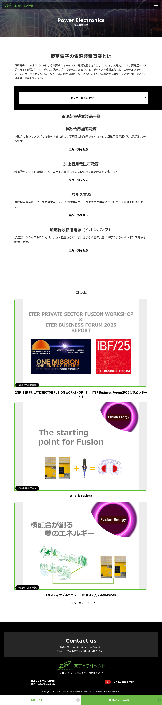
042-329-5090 (43, 680)
